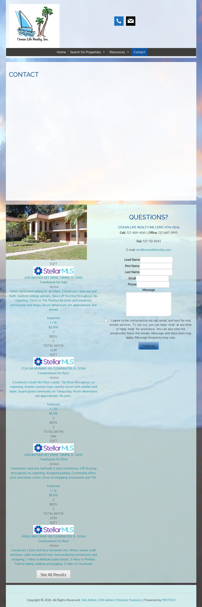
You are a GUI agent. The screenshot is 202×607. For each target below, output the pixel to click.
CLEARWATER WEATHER (172, 18)
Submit (148, 346)
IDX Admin (106, 600)
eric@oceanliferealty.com (153, 250)
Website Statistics (129, 600)
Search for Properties (87, 52)
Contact (139, 52)
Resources (119, 52)
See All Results (53, 574)
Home (61, 52)
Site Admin (88, 600)
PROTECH (168, 600)
